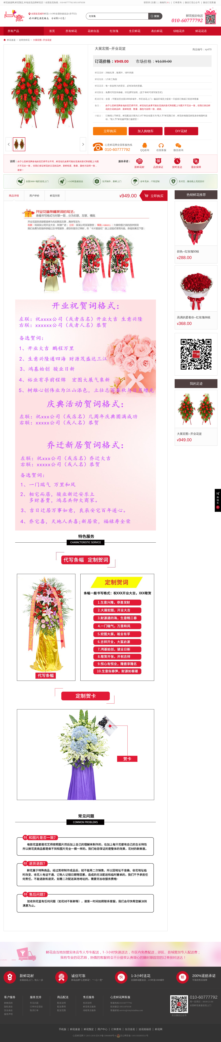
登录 (148, 2)
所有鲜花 (71, 31)
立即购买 (110, 131)
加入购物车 (146, 131)
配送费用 (61, 1006)
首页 (52, 31)
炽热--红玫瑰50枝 (188, 251)
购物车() (165, 2)
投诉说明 (87, 1003)
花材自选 (93, 31)
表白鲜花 (157, 31)
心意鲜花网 (16, 16)
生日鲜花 (134, 31)
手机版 (62, 1029)
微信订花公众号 (192, 2)
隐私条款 (8, 1006)
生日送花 (130, 1029)
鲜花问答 (55, 195)
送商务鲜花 (24, 40)
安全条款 (8, 1010)
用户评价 (34, 195)
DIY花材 (181, 131)
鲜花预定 (89, 1029)
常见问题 (34, 1003)
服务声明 (8, 1014)
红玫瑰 (114, 31)
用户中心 (102, 1029)
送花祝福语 (145, 1029)
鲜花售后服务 (89, 1006)
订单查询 (177, 2)
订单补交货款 (36, 1006)
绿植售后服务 (89, 1010)
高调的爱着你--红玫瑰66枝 (193, 317)
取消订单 (34, 1010)
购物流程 (8, 1003)
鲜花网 (158, 1029)
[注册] (153, 2)
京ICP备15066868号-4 (106, 1035)
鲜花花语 (201, 31)
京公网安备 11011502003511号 (132, 1035)
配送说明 (61, 1003)
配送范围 (61, 1010)
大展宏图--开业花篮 (189, 433)
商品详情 (14, 195)
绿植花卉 (179, 31)
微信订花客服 (209, 2)
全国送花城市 (37, 13)
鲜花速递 (11, 40)
